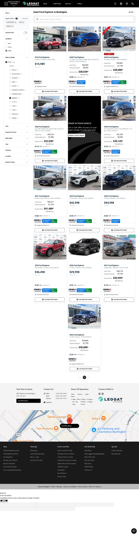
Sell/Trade (57, 4)
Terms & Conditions (70, 487)
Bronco (15, 70)
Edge (14, 82)
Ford (11, 62)
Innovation (88, 450)
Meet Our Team (89, 457)
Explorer (16, 98)
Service (69, 4)
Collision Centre (62, 467)
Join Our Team (89, 460)
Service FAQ (61, 476)
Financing (33, 450)
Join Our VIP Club (36, 460)
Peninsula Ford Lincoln (76, 225)
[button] (16, 39)
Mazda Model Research (11, 450)
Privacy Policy (83, 487)
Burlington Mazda (41, 86)
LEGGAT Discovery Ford (77, 86)
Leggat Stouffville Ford (111, 86)
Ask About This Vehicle (50, 91)
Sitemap (59, 487)
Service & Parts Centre (64, 450)
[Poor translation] (5, 501)
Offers (79, 4)
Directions (87, 463)
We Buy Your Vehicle (10, 460)
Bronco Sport (17, 74)
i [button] (118, 77)
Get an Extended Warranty (12, 470)
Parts (87, 394)
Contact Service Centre (65, 457)
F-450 (14, 110)
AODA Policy (88, 467)
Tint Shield (60, 470)
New (9, 43)
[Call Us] (133, 4)
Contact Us (88, 470)
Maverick (15, 114)
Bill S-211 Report (95, 487)
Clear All (24, 18)
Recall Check (61, 473)
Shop (46, 4)
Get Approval (7, 457)
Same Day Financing (37, 454)
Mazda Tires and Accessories (67, 460)
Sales (72, 394)
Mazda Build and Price (10, 454)
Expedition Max (17, 94)
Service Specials (116, 450)
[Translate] (121, 4)
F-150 (14, 102)
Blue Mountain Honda (111, 294)
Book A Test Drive (9, 463)
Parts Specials (115, 454)
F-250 (14, 106)
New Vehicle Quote (10, 467)
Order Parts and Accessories (66, 463)
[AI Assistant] (134, 531)
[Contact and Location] (127, 4)
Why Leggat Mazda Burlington (94, 454)
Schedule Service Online (65, 454)
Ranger (15, 118)
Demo (10, 47)
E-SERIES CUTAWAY (19, 90)
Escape (15, 86)
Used (9, 50)
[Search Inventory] (115, 4)
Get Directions (23, 401)
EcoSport (15, 78)
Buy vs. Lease (34, 457)
